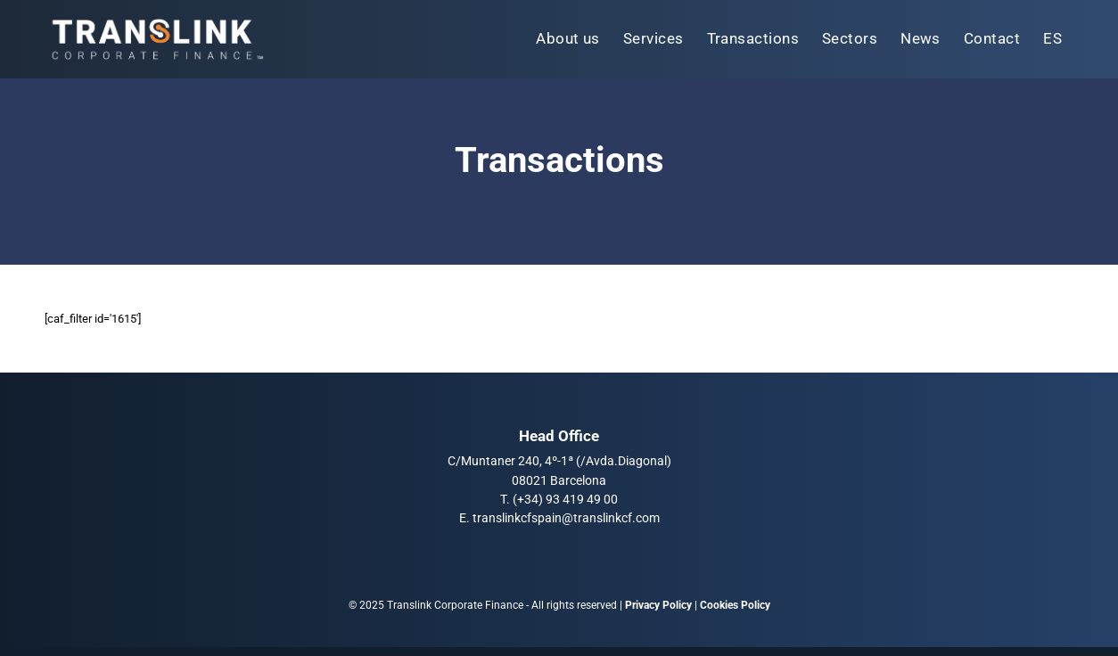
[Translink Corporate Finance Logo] (156, 39)
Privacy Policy (658, 605)
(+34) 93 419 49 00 (565, 499)
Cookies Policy (735, 605)
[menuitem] (568, 39)
